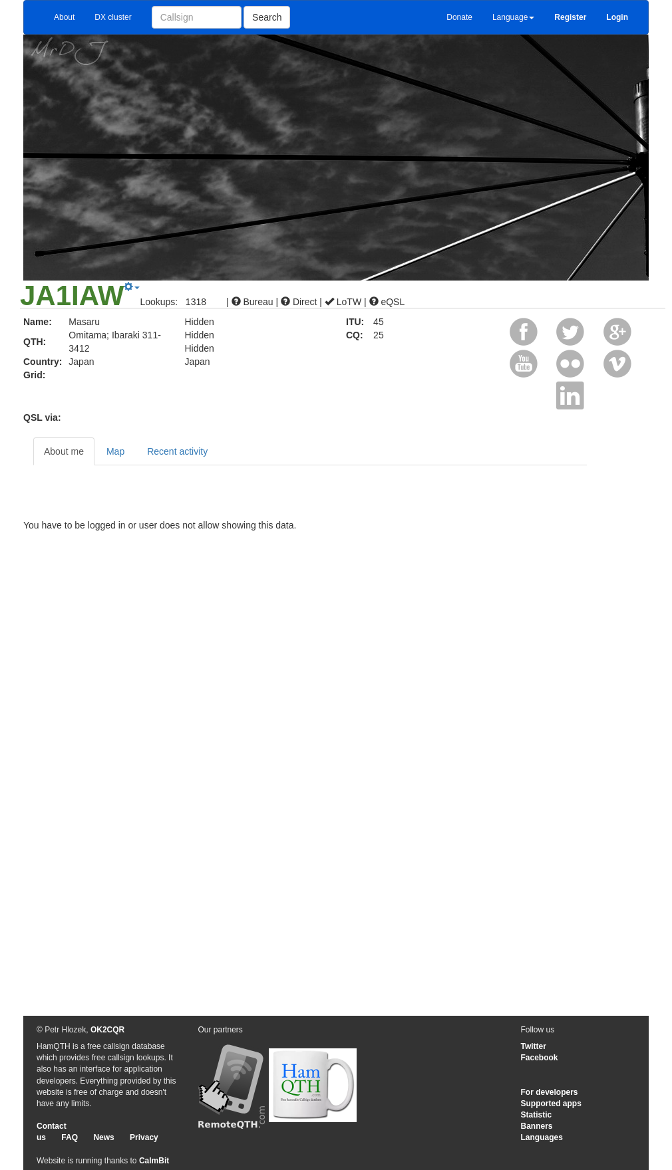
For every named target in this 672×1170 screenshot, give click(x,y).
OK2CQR (107, 1029)
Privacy (144, 1137)
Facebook (539, 1057)
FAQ (69, 1137)
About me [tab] (64, 451)
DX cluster (112, 17)
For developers (549, 1092)
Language (513, 17)
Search (266, 17)
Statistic (536, 1114)
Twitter (533, 1046)
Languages (542, 1137)
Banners (537, 1126)
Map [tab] (115, 451)
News (103, 1137)
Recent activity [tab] (177, 451)
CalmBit (154, 1160)
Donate (459, 17)
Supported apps (551, 1103)
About (64, 17)
